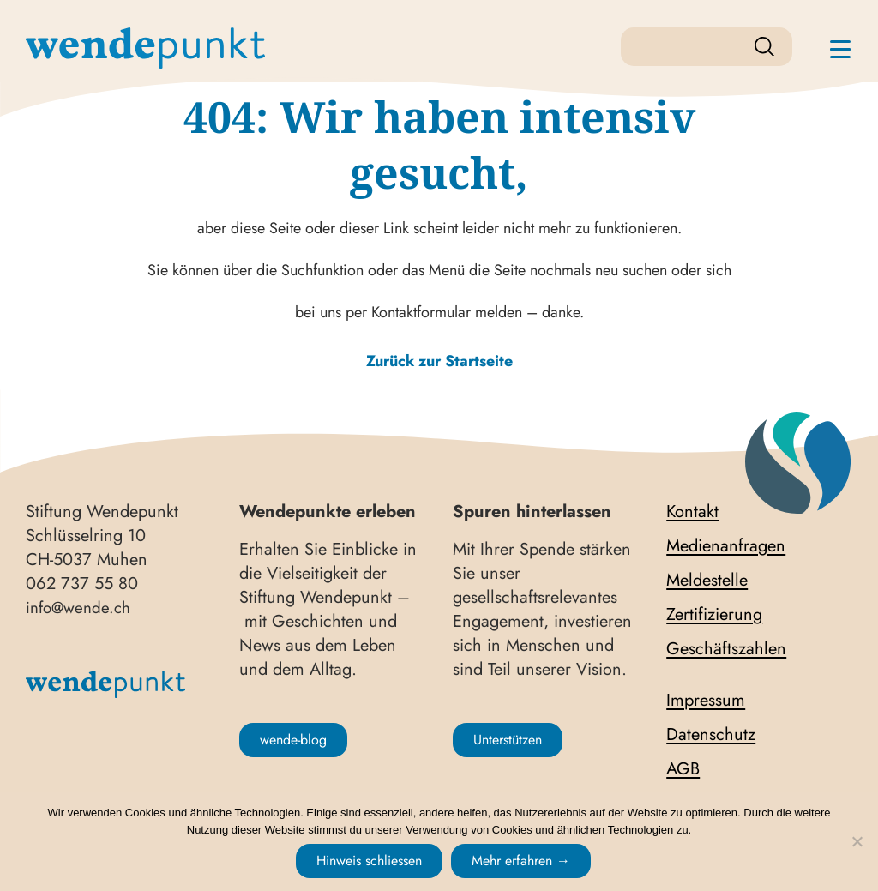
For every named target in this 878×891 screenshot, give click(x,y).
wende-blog (293, 740)
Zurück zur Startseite (439, 361)
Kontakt (692, 512)
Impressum (705, 701)
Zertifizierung (714, 615)
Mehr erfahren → (521, 860)
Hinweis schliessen (369, 860)
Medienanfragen (725, 546)
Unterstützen (507, 740)
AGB (683, 769)
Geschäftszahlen (726, 649)
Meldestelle (707, 581)
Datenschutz (710, 735)
